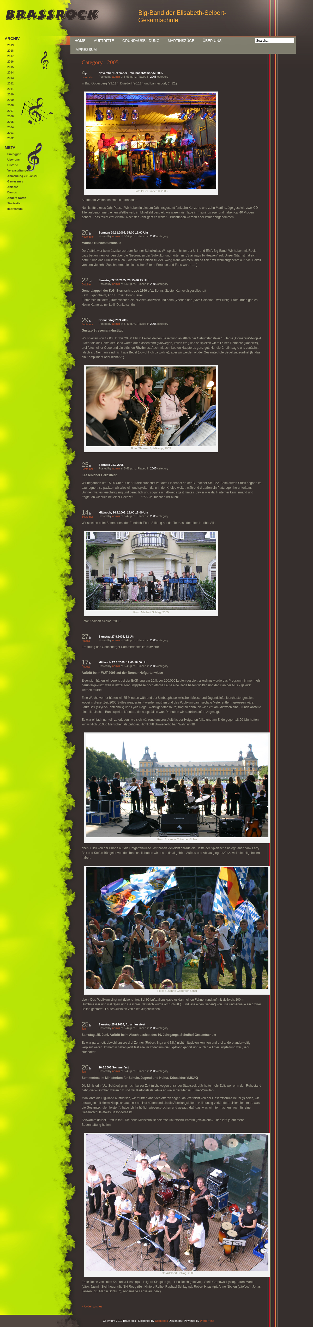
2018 (10, 50)
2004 (10, 127)
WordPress (207, 1320)
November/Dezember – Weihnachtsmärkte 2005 (131, 73)
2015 (10, 67)
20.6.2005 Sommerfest (114, 1067)
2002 (10, 138)
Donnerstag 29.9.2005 (113, 320)
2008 (10, 105)
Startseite (13, 203)
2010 (10, 94)
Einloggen (14, 154)
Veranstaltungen (18, 170)
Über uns (212, 41)
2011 (10, 88)
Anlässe (12, 186)
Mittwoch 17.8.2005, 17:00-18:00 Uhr (123, 662)
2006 (10, 116)
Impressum (86, 49)
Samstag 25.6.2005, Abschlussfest (122, 1024)
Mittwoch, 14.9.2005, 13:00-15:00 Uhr (123, 512)
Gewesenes (15, 181)
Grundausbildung (140, 41)
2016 (10, 61)
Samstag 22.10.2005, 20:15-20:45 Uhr (124, 280)
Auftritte (104, 41)
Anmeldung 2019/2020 (22, 176)
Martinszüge (181, 41)
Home (80, 41)
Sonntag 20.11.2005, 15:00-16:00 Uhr (123, 232)
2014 (10, 72)
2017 (10, 56)
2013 (10, 78)
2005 (153, 76)
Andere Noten (16, 197)
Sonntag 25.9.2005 (111, 464)
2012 (10, 83)
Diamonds (161, 1320)
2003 (10, 132)
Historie (12, 165)
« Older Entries (92, 1306)
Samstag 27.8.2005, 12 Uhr (117, 636)
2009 (10, 99)
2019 (10, 45)
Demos (12, 192)
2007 (10, 110)
